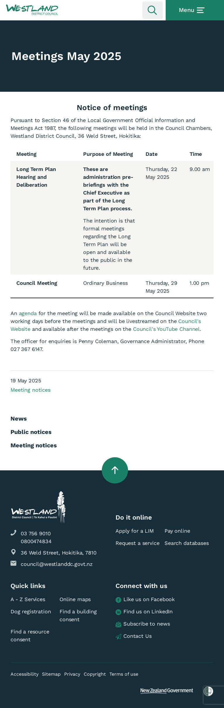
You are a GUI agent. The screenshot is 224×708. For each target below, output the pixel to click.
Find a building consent (78, 615)
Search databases (186, 543)
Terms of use (123, 674)
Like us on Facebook (145, 599)
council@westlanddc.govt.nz (57, 564)
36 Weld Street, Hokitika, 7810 (59, 553)
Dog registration (30, 611)
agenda (28, 313)
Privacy (72, 674)
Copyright (95, 674)
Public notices (31, 431)
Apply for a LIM (135, 531)
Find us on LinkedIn (144, 611)
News (18, 418)
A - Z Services (27, 599)
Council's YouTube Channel (166, 329)
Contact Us (134, 636)
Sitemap (51, 674)
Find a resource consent (29, 635)
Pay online (177, 531)
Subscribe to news (143, 624)
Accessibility (24, 674)
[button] (32, 9)
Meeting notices (30, 390)
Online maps (75, 599)
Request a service (137, 543)
